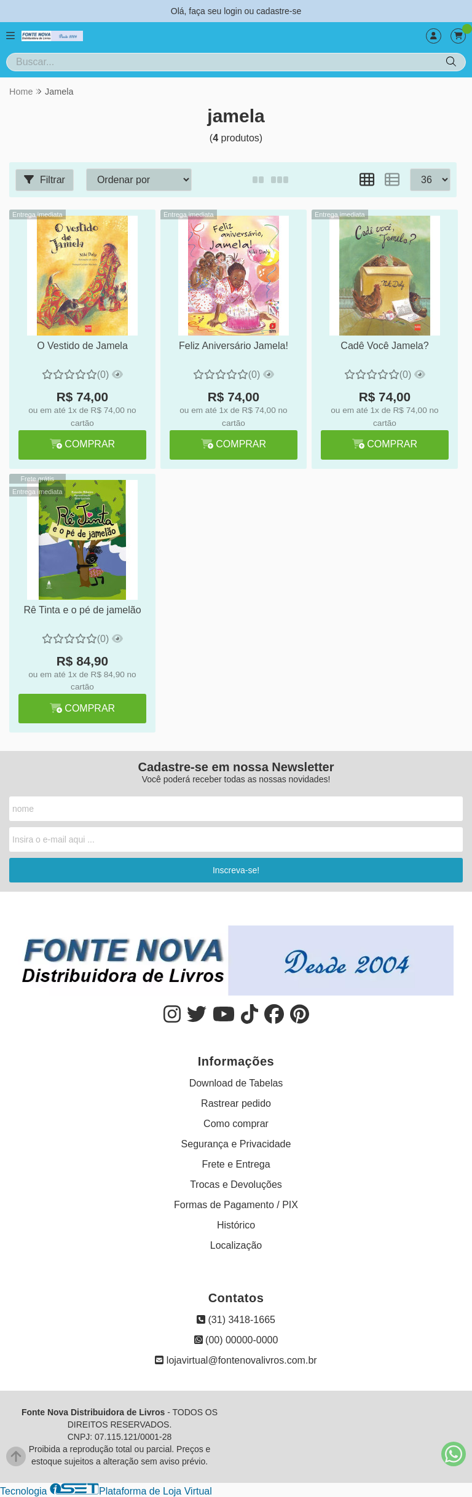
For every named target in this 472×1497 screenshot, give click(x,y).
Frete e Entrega (236, 1164)
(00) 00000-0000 (236, 1340)
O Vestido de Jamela (82, 345)
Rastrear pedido (236, 1103)
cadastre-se (278, 11)
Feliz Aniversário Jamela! (233, 345)
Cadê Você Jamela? (384, 345)
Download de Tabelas (236, 1083)
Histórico (236, 1225)
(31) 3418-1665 (236, 1319)
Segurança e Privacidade (236, 1144)
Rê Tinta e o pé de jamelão (82, 610)
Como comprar (236, 1123)
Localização (236, 1245)
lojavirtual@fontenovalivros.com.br (236, 1360)
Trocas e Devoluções (236, 1184)
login (234, 11)
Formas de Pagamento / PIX (236, 1205)
